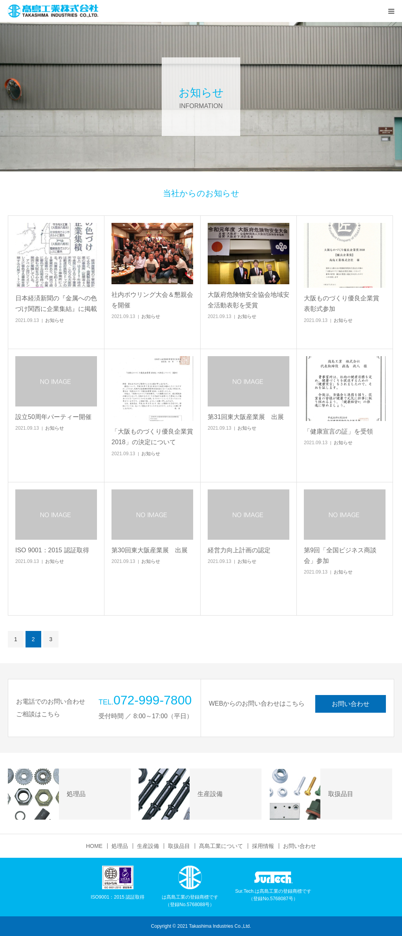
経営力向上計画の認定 (239, 550)
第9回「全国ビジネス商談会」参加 (340, 555)
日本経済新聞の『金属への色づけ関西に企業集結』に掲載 (56, 303)
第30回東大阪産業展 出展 (149, 550)
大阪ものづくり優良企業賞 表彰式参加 (341, 303)
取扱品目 (179, 846)
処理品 (119, 846)
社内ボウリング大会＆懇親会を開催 (152, 300)
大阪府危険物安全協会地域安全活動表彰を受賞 (248, 300)
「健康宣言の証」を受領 (338, 431)
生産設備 (148, 846)
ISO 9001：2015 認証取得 (52, 550)
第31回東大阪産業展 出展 (246, 417)
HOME (94, 846)
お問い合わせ (350, 704)
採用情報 (263, 846)
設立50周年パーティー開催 (53, 417)
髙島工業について (221, 846)
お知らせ (54, 320)
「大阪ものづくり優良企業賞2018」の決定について (152, 436)
